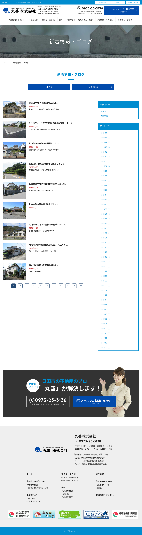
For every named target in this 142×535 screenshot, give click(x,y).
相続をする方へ (67, 497)
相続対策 (65, 494)
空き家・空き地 (48, 19)
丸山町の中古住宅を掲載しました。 (45, 143)
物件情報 (71, 19)
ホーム (6, 62)
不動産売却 (33, 19)
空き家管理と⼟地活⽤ (70, 480)
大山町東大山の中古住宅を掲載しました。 (48, 224)
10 (74, 286)
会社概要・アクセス (105, 19)
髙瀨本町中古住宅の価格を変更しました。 (48, 183)
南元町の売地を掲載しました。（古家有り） (49, 244)
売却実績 (93, 87)
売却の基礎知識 (32, 485)
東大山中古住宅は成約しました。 (44, 102)
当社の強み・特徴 (85, 19)
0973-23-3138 (92, 8)
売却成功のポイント (17, 19)
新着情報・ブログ (125, 19)
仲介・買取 (31, 498)
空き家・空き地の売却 (70, 478)
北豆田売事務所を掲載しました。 (44, 264)
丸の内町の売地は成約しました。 (44, 204)
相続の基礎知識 (67, 491)
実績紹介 (99, 488)
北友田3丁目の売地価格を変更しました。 (47, 163)
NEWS (49, 87)
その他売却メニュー (34, 501)
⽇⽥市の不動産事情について (37, 488)
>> (81, 286)
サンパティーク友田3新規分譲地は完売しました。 (51, 123)
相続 (60, 19)
